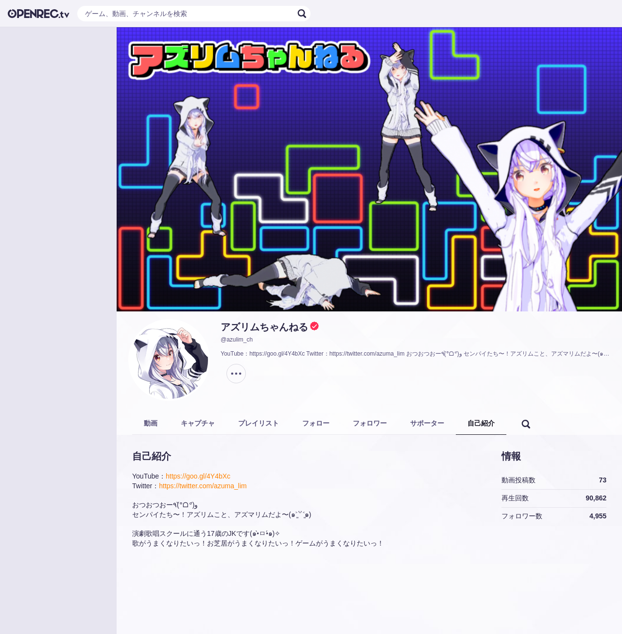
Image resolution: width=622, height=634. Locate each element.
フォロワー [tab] (370, 423)
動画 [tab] (150, 423)
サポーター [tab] (427, 423)
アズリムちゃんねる (264, 327)
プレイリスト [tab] (258, 423)
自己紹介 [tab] (481, 423)
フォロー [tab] (315, 423)
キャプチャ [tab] (198, 423)
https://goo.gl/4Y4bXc (198, 476)
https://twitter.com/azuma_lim (203, 486)
